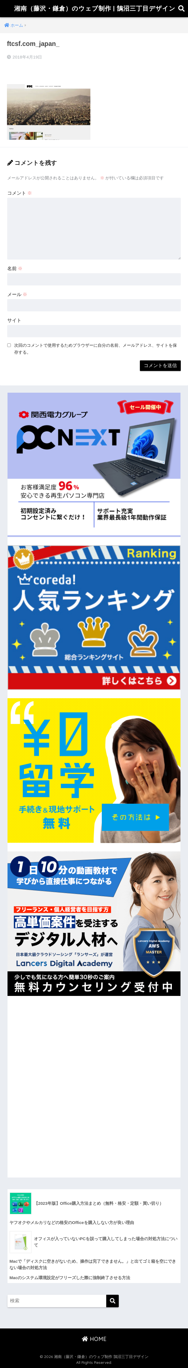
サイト (14, 320)
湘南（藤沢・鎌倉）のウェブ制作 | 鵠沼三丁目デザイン (95, 8)
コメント (19, 193)
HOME (94, 1338)
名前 (15, 268)
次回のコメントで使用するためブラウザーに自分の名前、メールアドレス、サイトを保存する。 (95, 349)
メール (17, 294)
